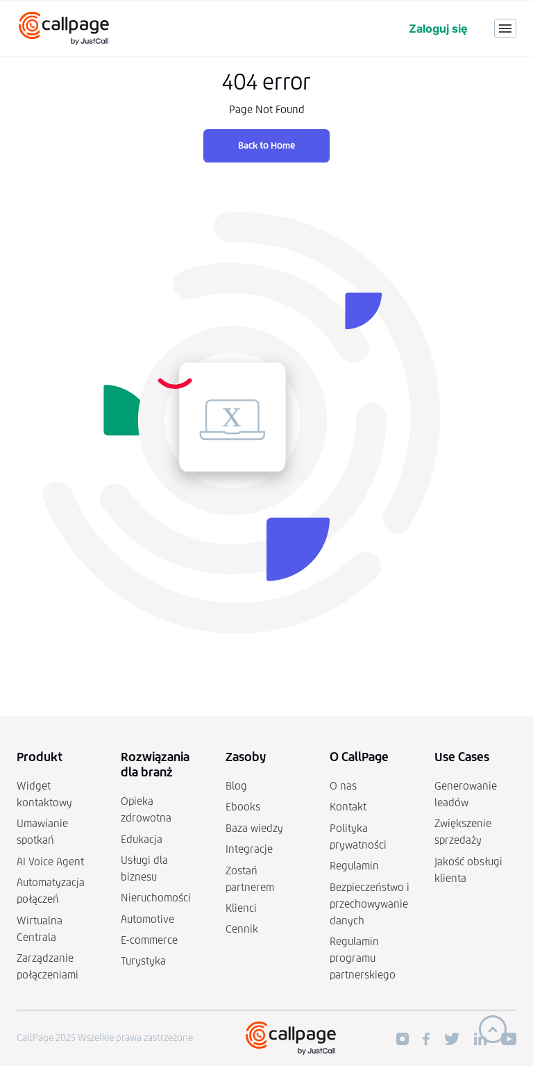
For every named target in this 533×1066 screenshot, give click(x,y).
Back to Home (266, 145)
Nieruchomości (156, 897)
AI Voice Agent (50, 861)
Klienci (241, 908)
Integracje (249, 849)
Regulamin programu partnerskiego (363, 958)
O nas (343, 785)
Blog (236, 785)
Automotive (147, 919)
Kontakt (348, 806)
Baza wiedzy (254, 828)
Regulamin (354, 865)
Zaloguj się (438, 28)
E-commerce (149, 940)
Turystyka (143, 960)
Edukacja (141, 839)
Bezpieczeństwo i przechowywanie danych (369, 904)
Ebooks (243, 806)
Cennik (242, 928)
